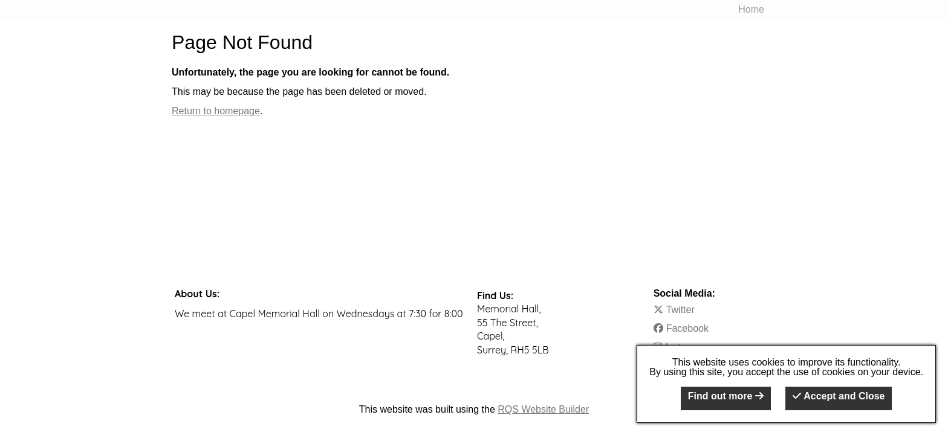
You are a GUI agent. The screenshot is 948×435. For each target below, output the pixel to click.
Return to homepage (216, 111)
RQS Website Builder (543, 409)
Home (751, 9)
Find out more (726, 396)
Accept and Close (839, 396)
